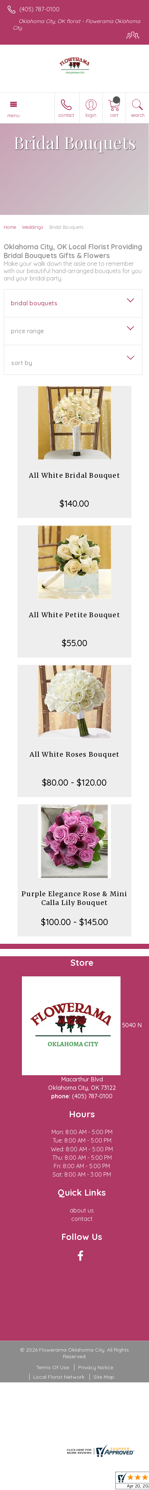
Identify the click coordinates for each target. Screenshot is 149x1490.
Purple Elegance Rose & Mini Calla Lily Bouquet (74, 898)
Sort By (21, 362)
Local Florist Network (58, 1377)
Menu (13, 115)
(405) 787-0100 (39, 9)
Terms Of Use (52, 1367)
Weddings (32, 227)
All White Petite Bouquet (74, 615)
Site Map (103, 1377)
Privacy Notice (95, 1367)
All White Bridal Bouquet (74, 475)
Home (10, 227)
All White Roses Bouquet (75, 754)
